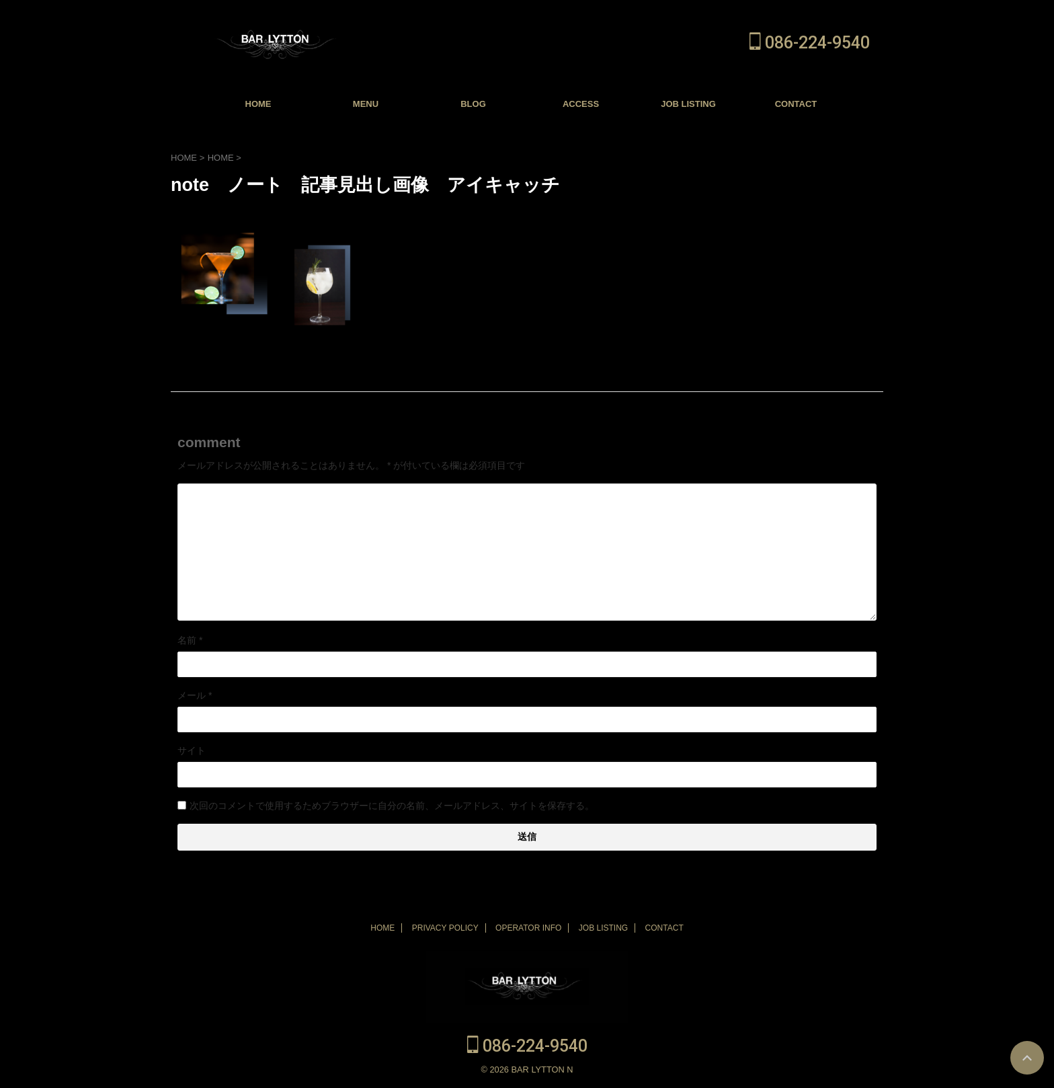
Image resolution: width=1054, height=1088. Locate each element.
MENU (365, 104)
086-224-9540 (809, 42)
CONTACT (796, 104)
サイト (191, 750)
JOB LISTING (688, 104)
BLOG (473, 104)
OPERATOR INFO (528, 928)
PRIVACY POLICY (445, 928)
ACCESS (581, 104)
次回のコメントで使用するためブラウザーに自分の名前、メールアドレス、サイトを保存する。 (392, 805)
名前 (189, 640)
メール (194, 695)
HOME (258, 104)
